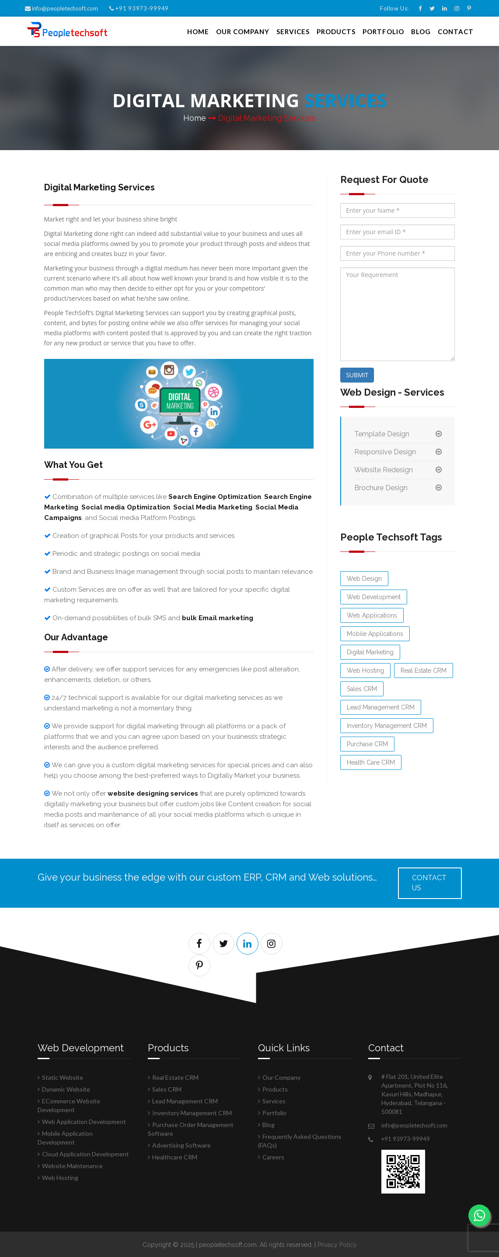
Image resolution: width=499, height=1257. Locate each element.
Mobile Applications (375, 632)
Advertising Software (181, 1144)
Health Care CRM (371, 761)
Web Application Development (84, 1120)
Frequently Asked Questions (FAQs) (300, 1140)
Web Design (364, 577)
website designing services (153, 793)
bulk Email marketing (217, 617)
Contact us (429, 882)
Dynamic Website (66, 1088)
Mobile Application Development (65, 1137)
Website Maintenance (72, 1165)
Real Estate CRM (424, 669)
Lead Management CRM (381, 706)
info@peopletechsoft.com (62, 8)
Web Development (374, 596)
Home (198, 31)
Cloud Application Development (85, 1153)
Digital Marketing (370, 651)
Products (336, 31)
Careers (273, 1156)
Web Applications (372, 614)
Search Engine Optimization (214, 496)
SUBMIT (357, 374)
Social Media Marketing (212, 506)
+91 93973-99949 (139, 8)
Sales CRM (362, 688)
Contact (456, 31)
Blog (421, 31)
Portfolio (383, 31)
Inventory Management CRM (387, 724)
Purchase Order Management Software (191, 1128)
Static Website (62, 1076)
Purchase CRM (367, 743)
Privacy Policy (337, 1243)
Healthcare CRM (174, 1156)
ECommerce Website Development (69, 1104)
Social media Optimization (125, 506)
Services (293, 31)
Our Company (242, 31)
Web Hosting (365, 669)
